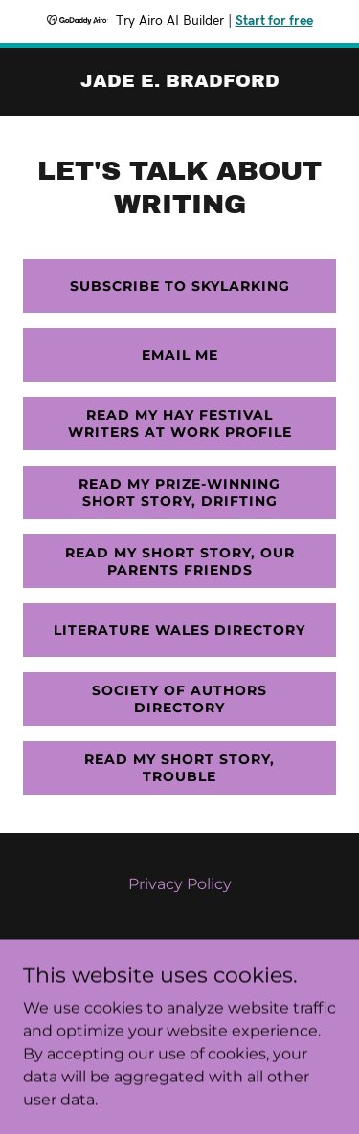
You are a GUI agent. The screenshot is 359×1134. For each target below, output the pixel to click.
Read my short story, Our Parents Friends (180, 561)
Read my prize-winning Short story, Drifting (179, 492)
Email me (180, 354)
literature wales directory (179, 630)
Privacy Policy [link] (180, 884)
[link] (180, 82)
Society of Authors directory (179, 699)
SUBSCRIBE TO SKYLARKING (180, 285)
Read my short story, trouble (179, 768)
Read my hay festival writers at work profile (180, 423)
